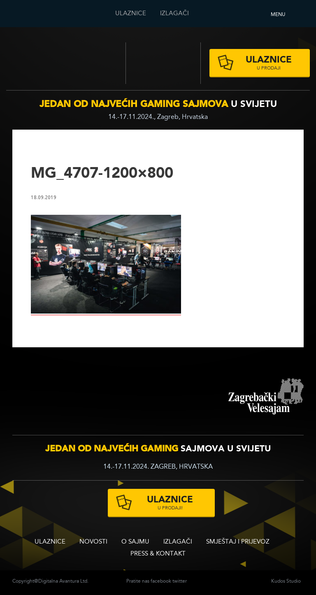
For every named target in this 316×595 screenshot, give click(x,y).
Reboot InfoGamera (31, 13)
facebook (161, 581)
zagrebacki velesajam (266, 397)
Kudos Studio (286, 581)
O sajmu (135, 542)
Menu (278, 14)
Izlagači (174, 14)
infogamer (70, 396)
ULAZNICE (130, 14)
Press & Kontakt (158, 554)
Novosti (93, 542)
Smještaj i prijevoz (238, 542)
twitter (179, 581)
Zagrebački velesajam (163, 63)
